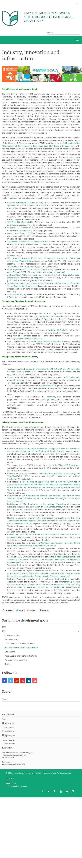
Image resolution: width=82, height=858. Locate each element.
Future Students (8, 727)
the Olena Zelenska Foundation (47, 341)
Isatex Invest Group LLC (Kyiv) (21, 233)
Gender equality (11, 639)
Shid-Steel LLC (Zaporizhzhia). (21, 222)
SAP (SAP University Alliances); (29, 338)
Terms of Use (11, 783)
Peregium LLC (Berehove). (19, 227)
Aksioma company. (15, 294)
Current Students (8, 731)
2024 (4, 631)
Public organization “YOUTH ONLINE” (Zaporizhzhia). (30, 269)
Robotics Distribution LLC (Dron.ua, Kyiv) (25, 202)
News (4, 719)
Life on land (10, 651)
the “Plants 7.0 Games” (65, 465)
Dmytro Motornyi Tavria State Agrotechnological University (49, 17)
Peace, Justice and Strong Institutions (21, 656)
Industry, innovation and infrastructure (21, 647)
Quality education (12, 635)
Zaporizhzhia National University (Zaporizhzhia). (28, 241)
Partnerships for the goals (16, 660)
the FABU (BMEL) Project (58, 330)
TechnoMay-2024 (54, 396)
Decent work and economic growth (20, 643)
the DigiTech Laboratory (49, 316)
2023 (4, 627)
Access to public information (16, 786)
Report (7, 664)
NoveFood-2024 (49, 385)
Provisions (10, 778)
